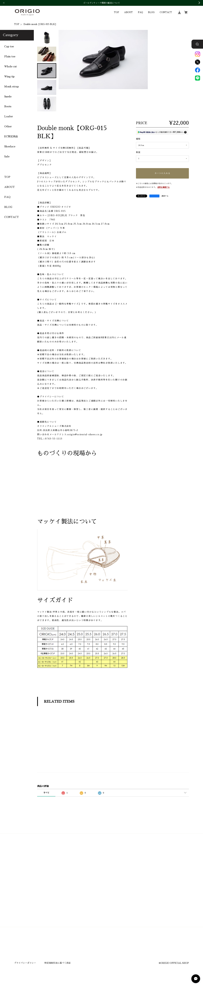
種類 (138, 139)
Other (8, 126)
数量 (138, 152)
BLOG (151, 12)
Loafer (8, 116)
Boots (7, 106)
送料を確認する (163, 187)
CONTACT (166, 12)
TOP (116, 12)
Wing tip (9, 76)
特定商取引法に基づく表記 (57, 963)
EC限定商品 (11, 136)
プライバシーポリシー (25, 963)
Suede (8, 96)
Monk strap (11, 86)
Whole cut (10, 66)
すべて (46, 793)
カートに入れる (162, 173)
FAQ (140, 12)
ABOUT (128, 12)
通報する (164, 196)
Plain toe (9, 56)
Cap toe (9, 46)
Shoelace (9, 146)
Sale (6, 156)
